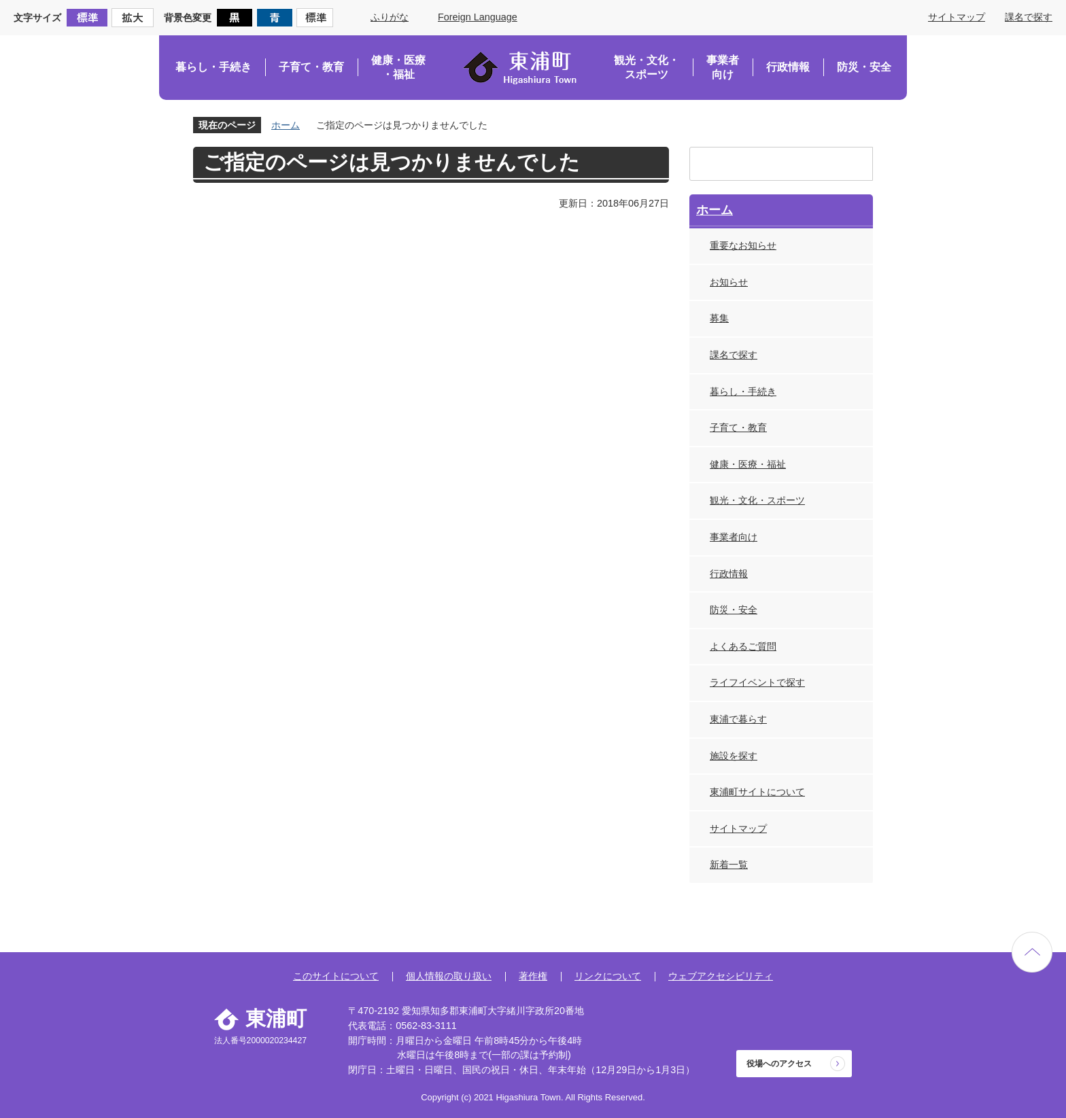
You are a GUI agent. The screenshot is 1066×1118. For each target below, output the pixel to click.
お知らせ (729, 282)
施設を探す (733, 755)
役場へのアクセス (779, 1063)
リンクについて (607, 976)
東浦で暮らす (738, 719)
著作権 (533, 976)
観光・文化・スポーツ (646, 67)
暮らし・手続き (213, 67)
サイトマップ (956, 17)
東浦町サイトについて (757, 791)
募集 (719, 318)
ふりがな (390, 17)
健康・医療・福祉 (398, 67)
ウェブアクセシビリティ (720, 976)
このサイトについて (336, 976)
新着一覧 (729, 864)
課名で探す (1028, 17)
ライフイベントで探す (757, 682)
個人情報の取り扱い (449, 976)
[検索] (768, 164)
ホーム (285, 125)
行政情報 (788, 67)
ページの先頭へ (1032, 952)
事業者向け (722, 67)
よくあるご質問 (743, 646)
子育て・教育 (311, 67)
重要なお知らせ (743, 245)
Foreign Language (477, 17)
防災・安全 (864, 67)
